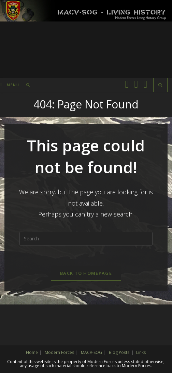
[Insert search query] (86, 238)
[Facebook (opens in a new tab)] (126, 84)
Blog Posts (119, 352)
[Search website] (160, 85)
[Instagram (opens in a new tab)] (145, 84)
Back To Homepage (86, 273)
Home (32, 352)
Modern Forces (59, 352)
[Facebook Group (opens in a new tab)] (136, 84)
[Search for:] (25, 85)
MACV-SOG (91, 352)
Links (141, 352)
